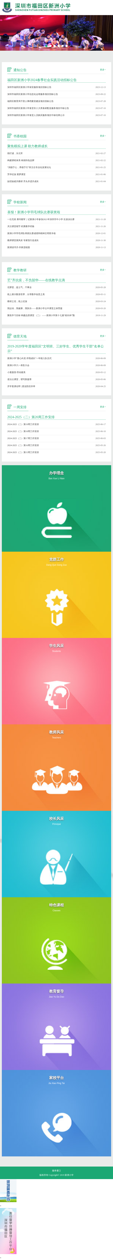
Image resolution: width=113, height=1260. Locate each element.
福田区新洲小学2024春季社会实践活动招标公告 (42, 80)
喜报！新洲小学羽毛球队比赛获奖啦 (33, 212)
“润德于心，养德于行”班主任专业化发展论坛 (29, 167)
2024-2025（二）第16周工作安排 (23, 445)
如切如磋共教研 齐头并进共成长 (23, 181)
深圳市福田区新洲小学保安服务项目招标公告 (29, 87)
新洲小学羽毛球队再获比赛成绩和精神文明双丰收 (31, 233)
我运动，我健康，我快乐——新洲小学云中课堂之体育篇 (34, 308)
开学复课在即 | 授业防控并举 (21, 386)
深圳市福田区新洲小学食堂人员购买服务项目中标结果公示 (36, 115)
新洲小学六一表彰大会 (18, 365)
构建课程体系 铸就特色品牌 (20, 160)
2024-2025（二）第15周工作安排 (23, 452)
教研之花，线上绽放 (17, 301)
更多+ (103, 69)
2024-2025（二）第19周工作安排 (23, 424)
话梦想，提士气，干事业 (19, 287)
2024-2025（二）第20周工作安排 (31, 417)
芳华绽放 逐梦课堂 (16, 174)
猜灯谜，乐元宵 (15, 153)
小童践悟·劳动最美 (16, 372)
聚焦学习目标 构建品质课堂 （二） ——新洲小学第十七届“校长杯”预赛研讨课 (41, 315)
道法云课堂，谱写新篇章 (19, 379)
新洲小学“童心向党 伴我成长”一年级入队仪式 (29, 358)
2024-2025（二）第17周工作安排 (23, 438)
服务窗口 (56, 1170)
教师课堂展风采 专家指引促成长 (23, 240)
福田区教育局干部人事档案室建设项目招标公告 (30, 101)
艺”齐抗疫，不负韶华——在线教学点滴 (36, 280)
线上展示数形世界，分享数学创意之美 (26, 294)
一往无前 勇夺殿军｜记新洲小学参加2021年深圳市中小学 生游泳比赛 (40, 219)
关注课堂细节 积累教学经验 (20, 226)
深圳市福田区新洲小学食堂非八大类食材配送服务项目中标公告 (38, 108)
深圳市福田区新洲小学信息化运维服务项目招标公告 (32, 94)
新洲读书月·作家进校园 (18, 247)
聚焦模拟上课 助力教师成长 (27, 146)
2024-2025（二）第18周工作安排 (23, 431)
